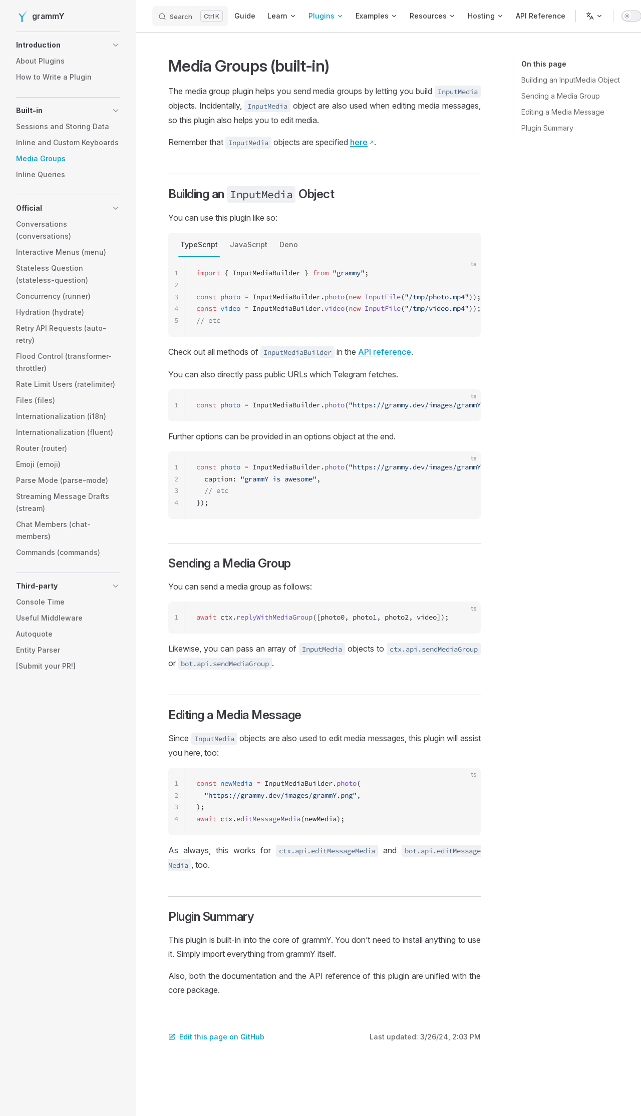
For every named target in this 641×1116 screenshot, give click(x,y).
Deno (288, 244)
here (359, 142)
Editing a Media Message (562, 112)
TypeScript (199, 244)
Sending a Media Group (560, 96)
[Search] (190, 16)
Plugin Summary (547, 128)
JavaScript (248, 244)
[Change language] (594, 16)
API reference (384, 352)
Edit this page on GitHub (216, 1036)
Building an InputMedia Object (570, 80)
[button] (68, 45)
